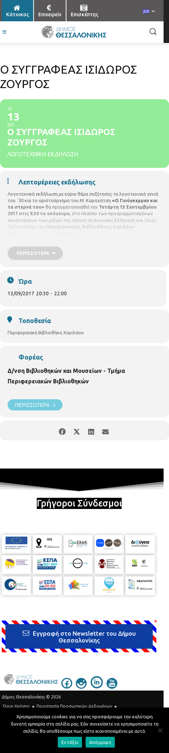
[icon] (67, 686)
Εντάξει (69, 742)
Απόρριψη (100, 742)
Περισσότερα (35, 404)
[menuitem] (148, 12)
